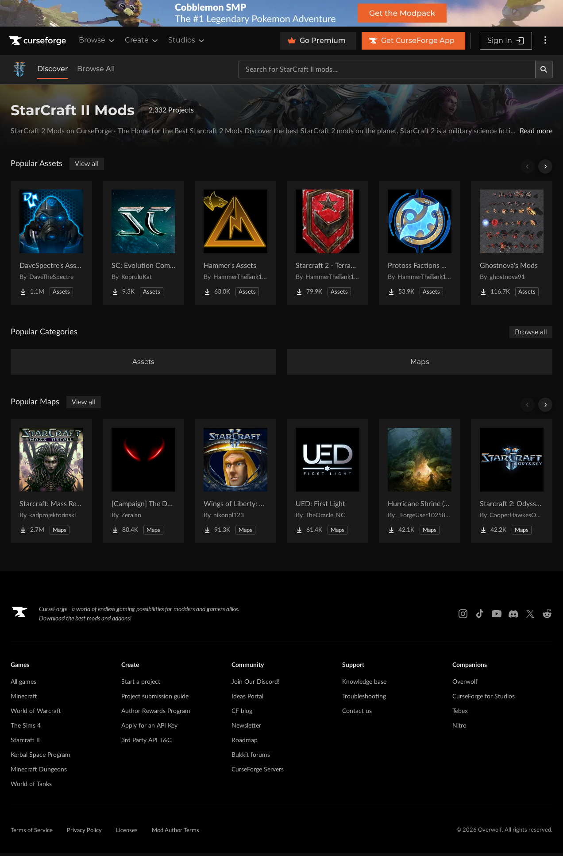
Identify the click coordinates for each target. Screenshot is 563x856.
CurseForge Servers (257, 772)
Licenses (127, 833)
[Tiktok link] (479, 616)
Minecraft (24, 699)
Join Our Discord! (255, 685)
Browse (97, 40)
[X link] (530, 616)
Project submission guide (155, 699)
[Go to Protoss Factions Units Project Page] (419, 243)
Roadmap (244, 743)
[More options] (545, 41)
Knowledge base (364, 685)
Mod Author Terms (175, 833)
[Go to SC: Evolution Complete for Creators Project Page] (143, 243)
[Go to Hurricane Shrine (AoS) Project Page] (419, 484)
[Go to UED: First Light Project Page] (327, 484)
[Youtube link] (496, 616)
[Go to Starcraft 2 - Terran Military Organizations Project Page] (327, 243)
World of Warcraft (36, 714)
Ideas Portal (247, 699)
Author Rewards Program (155, 714)
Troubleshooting (364, 699)
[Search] (544, 69)
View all (87, 164)
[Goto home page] (38, 40)
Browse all (531, 332)
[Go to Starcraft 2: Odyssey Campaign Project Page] (511, 484)
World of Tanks (31, 787)
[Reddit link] (547, 616)
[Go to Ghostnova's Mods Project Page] (511, 243)
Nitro (459, 728)
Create (142, 40)
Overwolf (465, 685)
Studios (187, 40)
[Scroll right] (545, 166)
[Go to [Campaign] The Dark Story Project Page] (143, 484)
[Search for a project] (387, 69)
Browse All (96, 69)
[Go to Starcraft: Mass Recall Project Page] (51, 484)
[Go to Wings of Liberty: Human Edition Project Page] (235, 484)
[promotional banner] (281, 13)
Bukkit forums (250, 758)
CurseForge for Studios (483, 699)
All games (23, 685)
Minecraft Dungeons (39, 772)
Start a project (140, 685)
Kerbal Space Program (40, 758)
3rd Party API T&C (146, 743)
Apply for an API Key (149, 728)
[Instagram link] (463, 616)
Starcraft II (25, 743)
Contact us (357, 714)
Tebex (460, 714)
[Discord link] (513, 616)
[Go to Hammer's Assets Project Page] (235, 243)
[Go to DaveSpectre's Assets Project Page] (51, 243)
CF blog (241, 714)
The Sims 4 (26, 728)
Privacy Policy (84, 833)
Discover (52, 69)
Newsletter (246, 728)
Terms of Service (32, 833)
